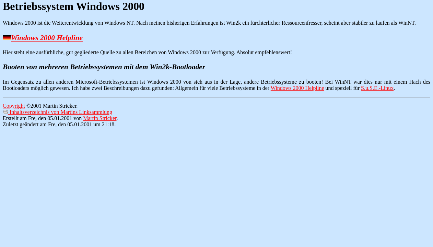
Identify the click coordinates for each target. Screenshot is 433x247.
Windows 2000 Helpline (47, 38)
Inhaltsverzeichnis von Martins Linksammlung (57, 112)
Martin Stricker (99, 118)
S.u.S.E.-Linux (377, 88)
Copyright (14, 106)
